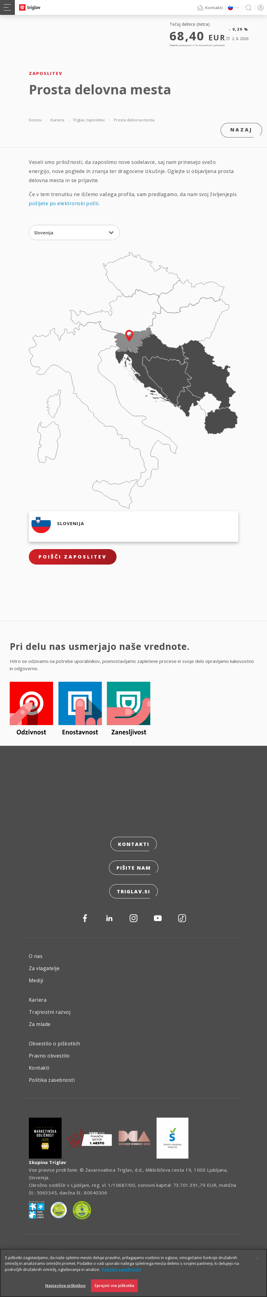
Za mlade (40, 1024)
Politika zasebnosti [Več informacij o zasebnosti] (121, 1275)
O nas (35, 956)
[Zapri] (257, 1264)
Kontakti (133, 844)
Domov (35, 120)
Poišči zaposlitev (73, 556)
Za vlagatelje (44, 968)
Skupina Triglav (47, 1162)
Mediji (36, 980)
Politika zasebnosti (52, 1080)
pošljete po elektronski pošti (64, 203)
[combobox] (74, 232)
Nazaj (241, 129)
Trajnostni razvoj (49, 1012)
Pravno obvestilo (49, 1055)
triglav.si (133, 891)
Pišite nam (134, 867)
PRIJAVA (259, 7)
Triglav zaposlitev (89, 120)
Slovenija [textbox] (43, 233)
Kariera (57, 120)
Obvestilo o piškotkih (54, 1043)
